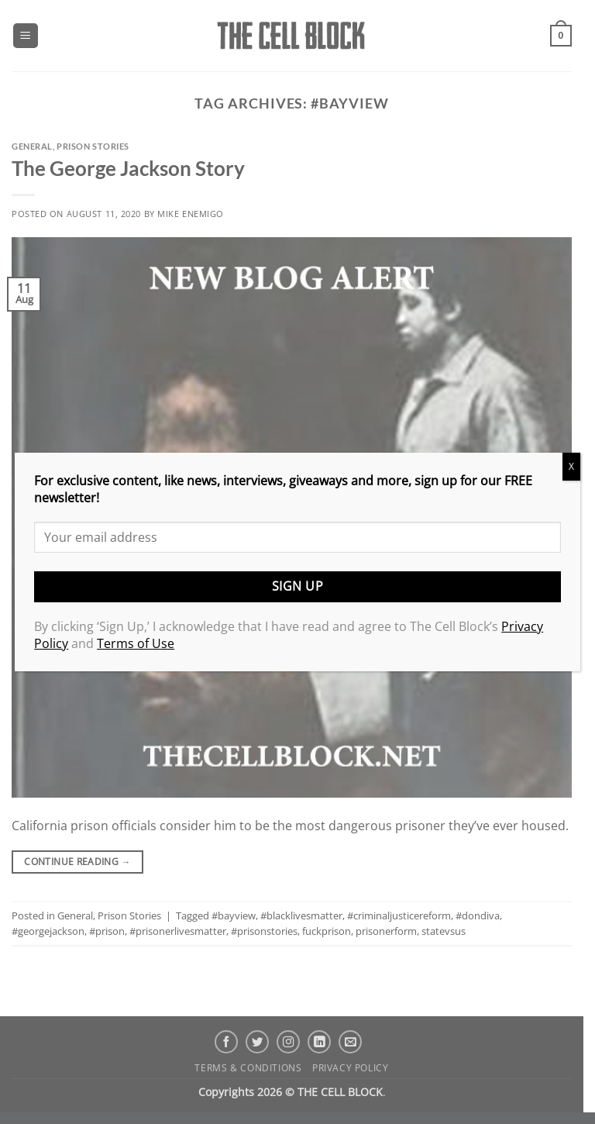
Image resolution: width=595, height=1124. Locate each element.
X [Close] (571, 466)
